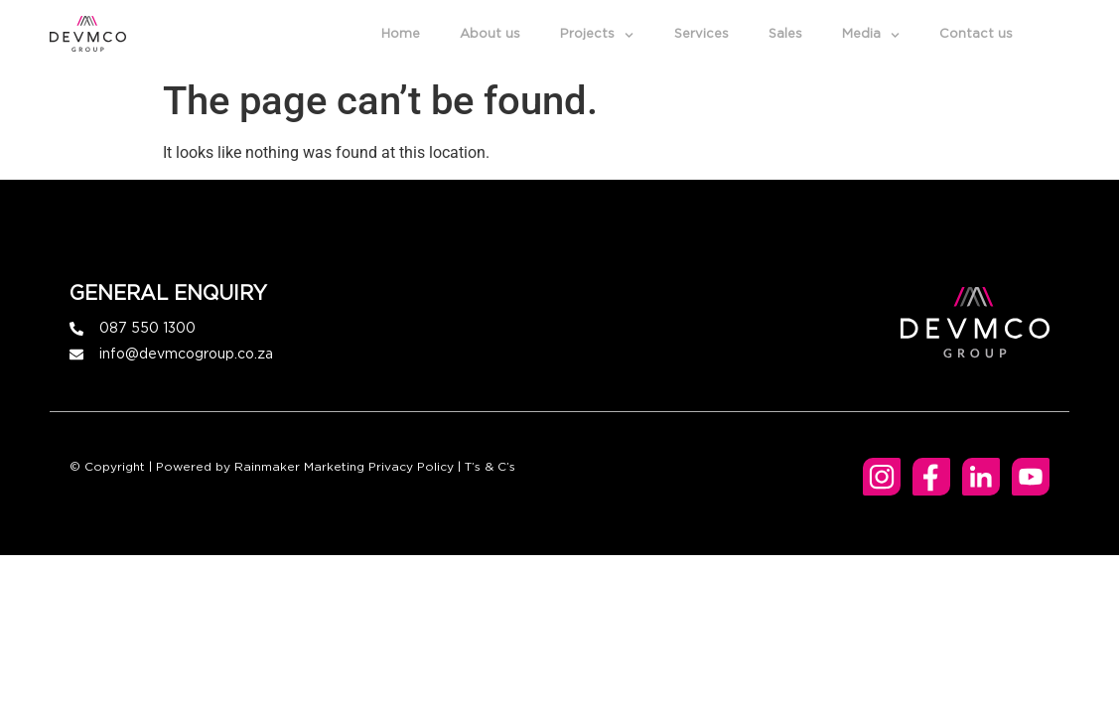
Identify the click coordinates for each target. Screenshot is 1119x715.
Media (871, 35)
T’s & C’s (490, 467)
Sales (785, 34)
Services (701, 34)
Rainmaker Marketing (299, 467)
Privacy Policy (411, 467)
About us (490, 34)
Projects (596, 35)
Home (400, 34)
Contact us (976, 34)
